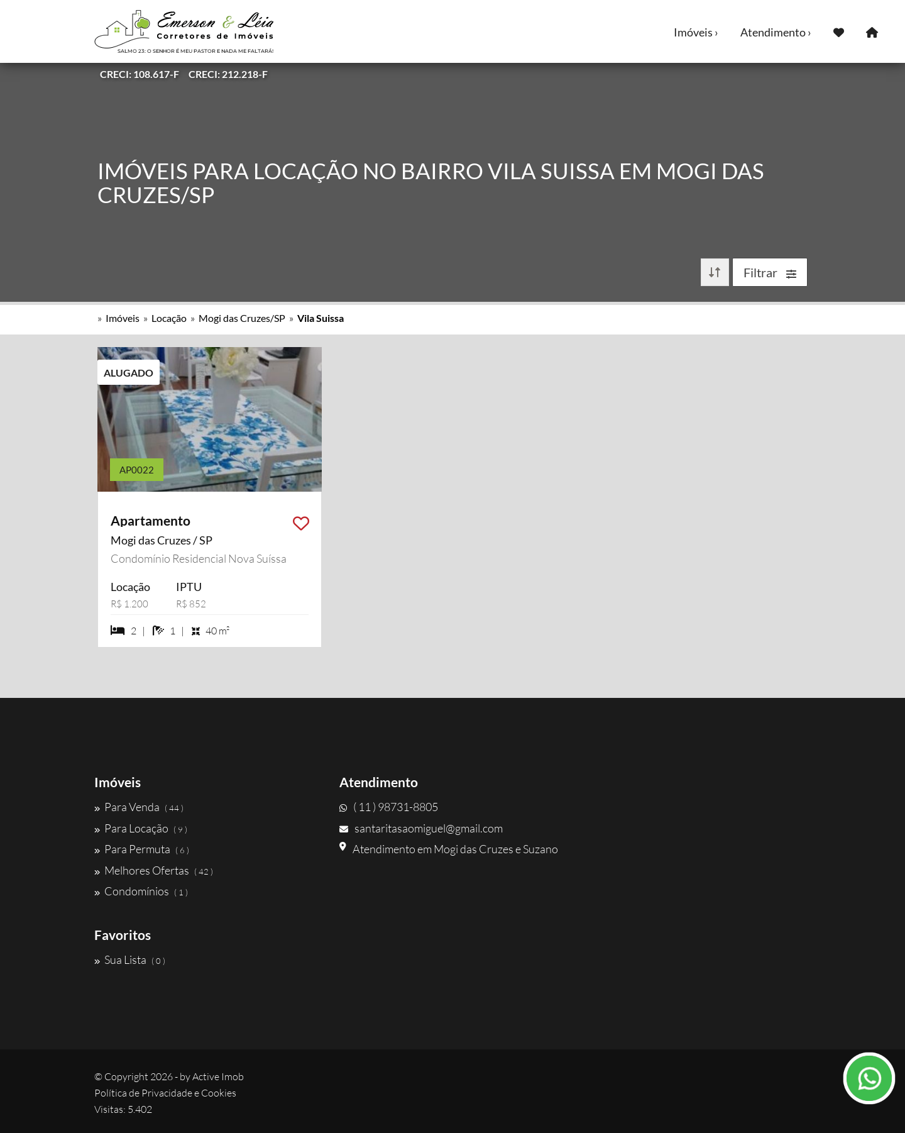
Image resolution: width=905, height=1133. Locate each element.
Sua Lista (129, 959)
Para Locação (140, 828)
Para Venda (139, 807)
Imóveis (123, 318)
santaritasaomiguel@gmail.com (421, 828)
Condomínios (141, 891)
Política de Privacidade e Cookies (165, 1092)
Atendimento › (775, 32)
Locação (169, 318)
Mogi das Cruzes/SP (242, 318)
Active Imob (218, 1076)
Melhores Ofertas (153, 870)
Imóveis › (696, 32)
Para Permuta (141, 849)
